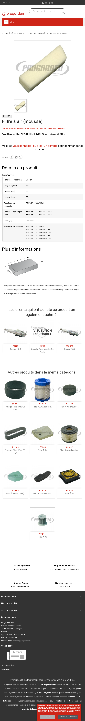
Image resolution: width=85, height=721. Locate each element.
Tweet (15, 156)
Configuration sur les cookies (68, 716)
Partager (11, 156)
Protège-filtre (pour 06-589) (15, 407)
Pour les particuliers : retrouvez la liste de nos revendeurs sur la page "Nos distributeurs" (34, 128)
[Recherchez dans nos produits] (45, 11)
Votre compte (9, 610)
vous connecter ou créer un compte (35, 145)
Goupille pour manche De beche (42, 349)
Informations (8, 617)
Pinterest (20, 156)
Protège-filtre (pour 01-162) (15, 450)
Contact (6, 3)
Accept (48, 716)
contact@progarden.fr (22, 641)
